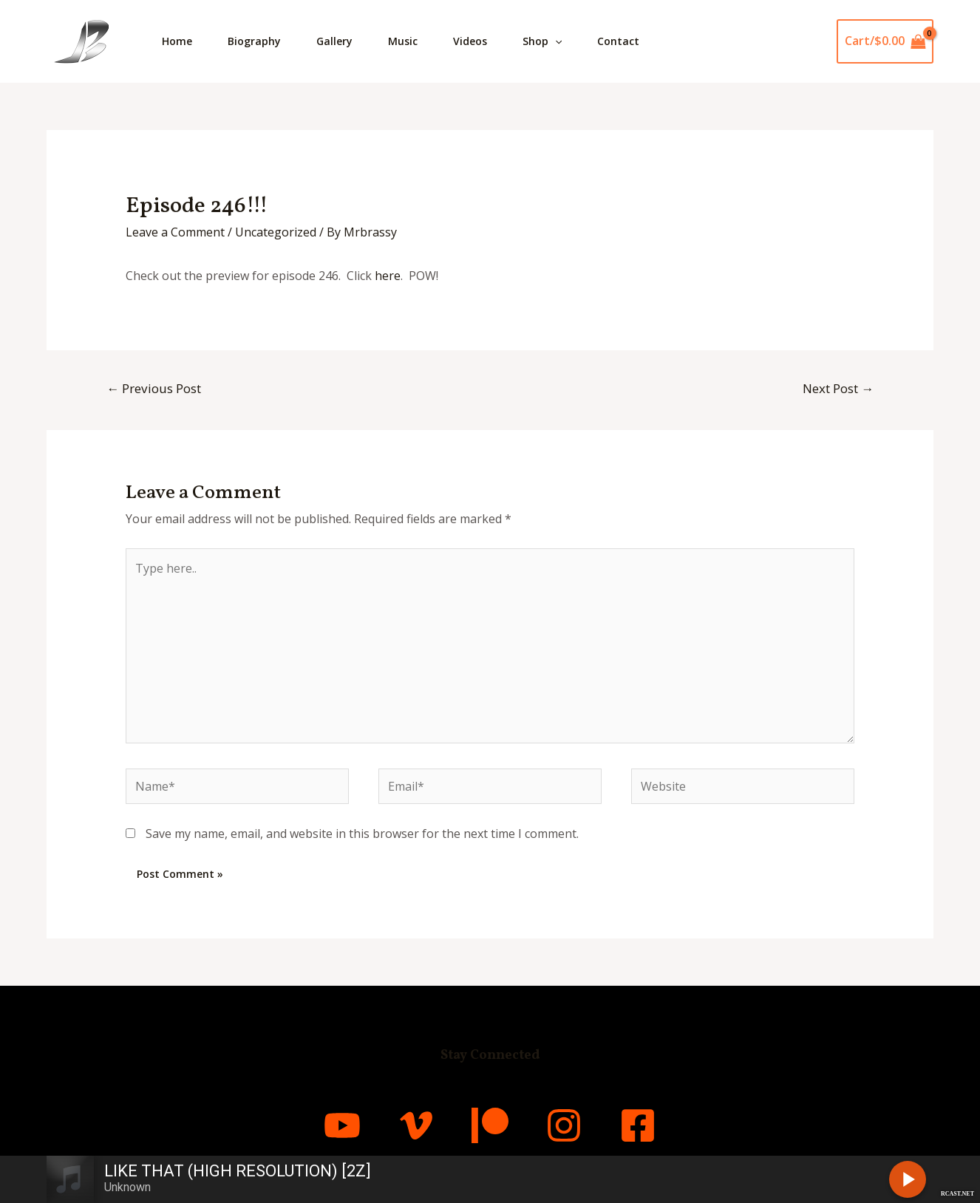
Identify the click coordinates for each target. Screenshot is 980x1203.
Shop (542, 41)
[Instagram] (563, 1125)
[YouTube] (342, 1125)
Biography (254, 41)
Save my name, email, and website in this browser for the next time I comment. (362, 833)
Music (403, 41)
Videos (470, 41)
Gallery (334, 41)
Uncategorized (275, 232)
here (388, 275)
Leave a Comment (175, 232)
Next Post (838, 388)
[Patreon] (490, 1125)
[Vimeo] (416, 1125)
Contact (618, 41)
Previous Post (153, 388)
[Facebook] (637, 1125)
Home (177, 41)
